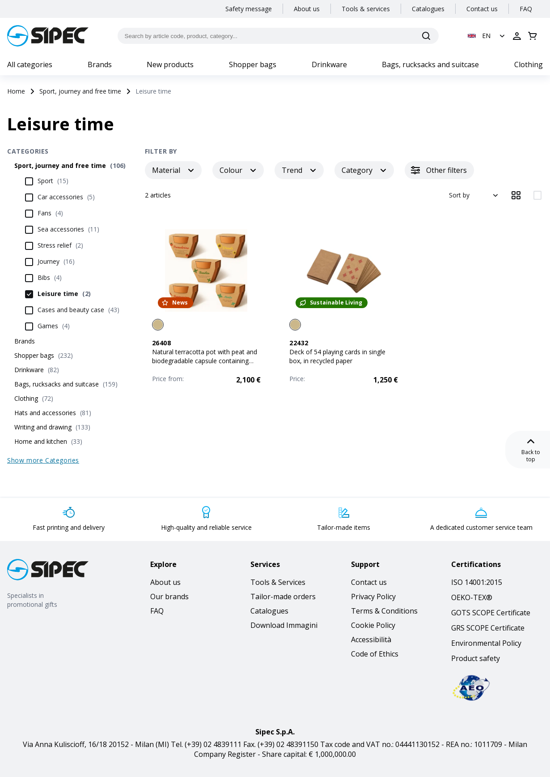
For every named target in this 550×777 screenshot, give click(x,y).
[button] (487, 35)
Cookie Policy (373, 625)
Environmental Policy (486, 643)
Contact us (482, 8)
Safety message (248, 8)
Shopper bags (252, 64)
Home (16, 91)
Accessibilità (371, 639)
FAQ (526, 8)
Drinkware (329, 64)
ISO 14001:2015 (476, 582)
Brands (100, 64)
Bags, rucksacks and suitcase (430, 64)
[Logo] (48, 36)
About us (307, 8)
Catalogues (428, 8)
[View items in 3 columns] (516, 195)
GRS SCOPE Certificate (488, 628)
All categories (29, 64)
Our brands (169, 596)
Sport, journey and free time (80, 91)
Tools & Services (277, 582)
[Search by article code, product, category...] (278, 36)
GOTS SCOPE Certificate (490, 613)
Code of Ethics (374, 654)
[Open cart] (532, 35)
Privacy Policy (373, 596)
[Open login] (517, 35)
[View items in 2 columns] (537, 195)
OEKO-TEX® (471, 597)
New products (170, 64)
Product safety (475, 658)
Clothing (528, 64)
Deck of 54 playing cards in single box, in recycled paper (337, 356)
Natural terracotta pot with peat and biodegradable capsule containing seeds (204, 361)
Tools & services (366, 8)
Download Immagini (283, 625)
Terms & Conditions (384, 611)
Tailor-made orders (283, 596)
